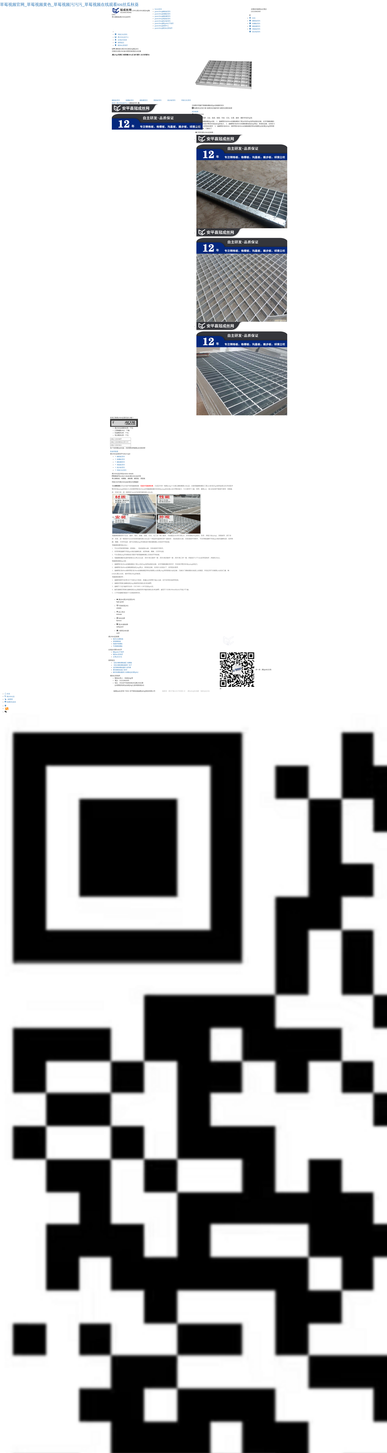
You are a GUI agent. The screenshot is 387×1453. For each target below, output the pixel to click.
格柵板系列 (254, 23)
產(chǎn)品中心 (122, 37)
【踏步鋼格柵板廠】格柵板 (122, 663)
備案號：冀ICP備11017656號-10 (173, 691)
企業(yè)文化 (117, 657)
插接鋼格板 (117, 641)
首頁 (252, 18)
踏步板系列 (254, 32)
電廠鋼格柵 (116, 545)
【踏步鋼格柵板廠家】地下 (122, 665)
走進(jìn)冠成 (121, 40)
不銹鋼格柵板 (117, 646)
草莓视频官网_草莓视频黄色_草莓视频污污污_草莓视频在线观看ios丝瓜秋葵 (69, 4)
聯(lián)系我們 (121, 45)
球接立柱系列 (121, 34)
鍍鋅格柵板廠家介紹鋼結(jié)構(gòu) (125, 672)
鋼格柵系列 (254, 26)
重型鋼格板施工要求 (120, 670)
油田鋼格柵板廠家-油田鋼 (122, 667)
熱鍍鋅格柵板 (117, 644)
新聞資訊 (119, 42)
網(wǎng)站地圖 (193, 691)
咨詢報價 (195, 111)
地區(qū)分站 (205, 691)
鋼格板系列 (254, 21)
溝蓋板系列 (254, 29)
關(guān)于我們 (118, 652)
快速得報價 (114, 451)
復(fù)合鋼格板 (118, 639)
